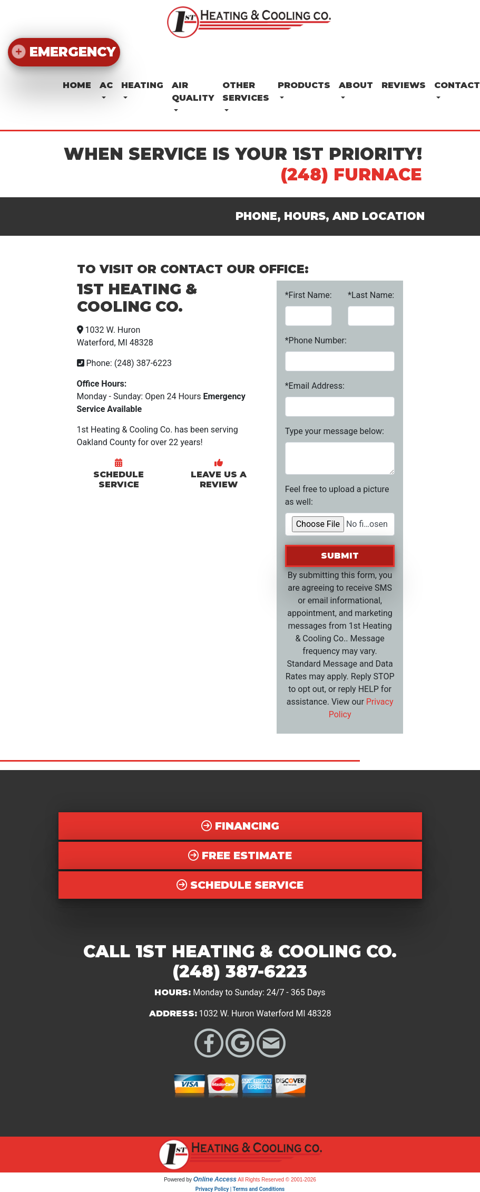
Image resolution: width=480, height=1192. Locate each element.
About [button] (356, 85)
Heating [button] (142, 85)
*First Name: (308, 294)
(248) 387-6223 (240, 970)
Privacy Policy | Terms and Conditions (240, 1188)
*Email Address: (315, 385)
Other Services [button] (245, 91)
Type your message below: (334, 430)
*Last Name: (371, 294)
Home (77, 85)
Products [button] (304, 85)
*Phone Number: (316, 339)
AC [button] (106, 85)
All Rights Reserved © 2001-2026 (277, 1178)
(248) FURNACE (351, 173)
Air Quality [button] (193, 91)
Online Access (215, 1178)
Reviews (403, 85)
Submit (340, 555)
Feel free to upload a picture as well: (337, 494)
